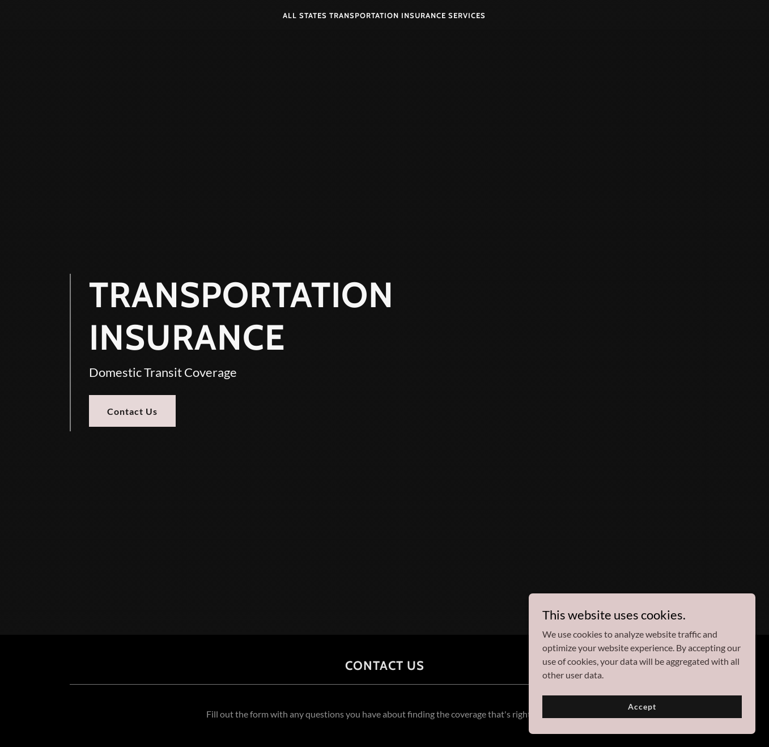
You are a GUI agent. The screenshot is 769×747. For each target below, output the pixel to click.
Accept (642, 722)
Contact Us (132, 411)
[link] (384, 14)
